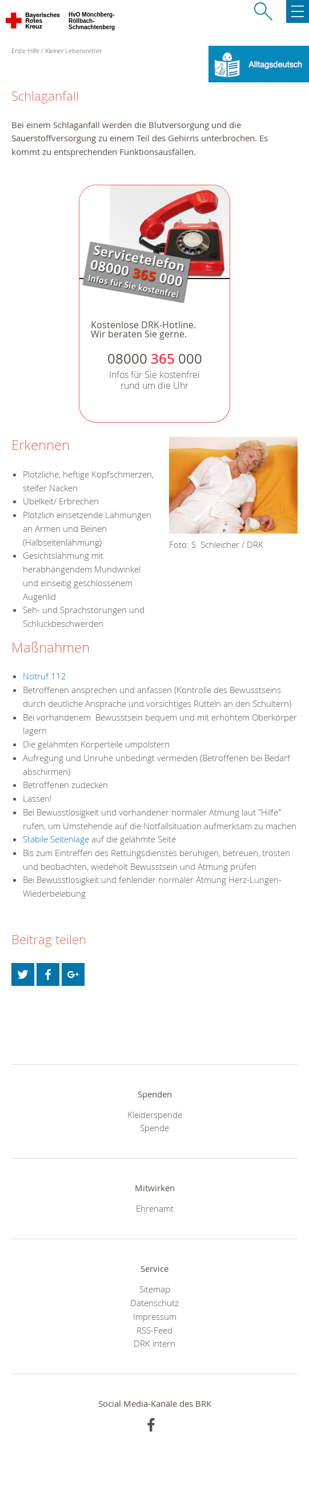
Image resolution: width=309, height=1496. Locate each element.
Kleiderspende (154, 1114)
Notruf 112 (44, 676)
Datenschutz (154, 1302)
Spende (154, 1127)
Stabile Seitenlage (56, 839)
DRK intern (154, 1343)
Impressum (154, 1316)
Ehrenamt (155, 1208)
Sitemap (154, 1289)
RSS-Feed (154, 1330)
